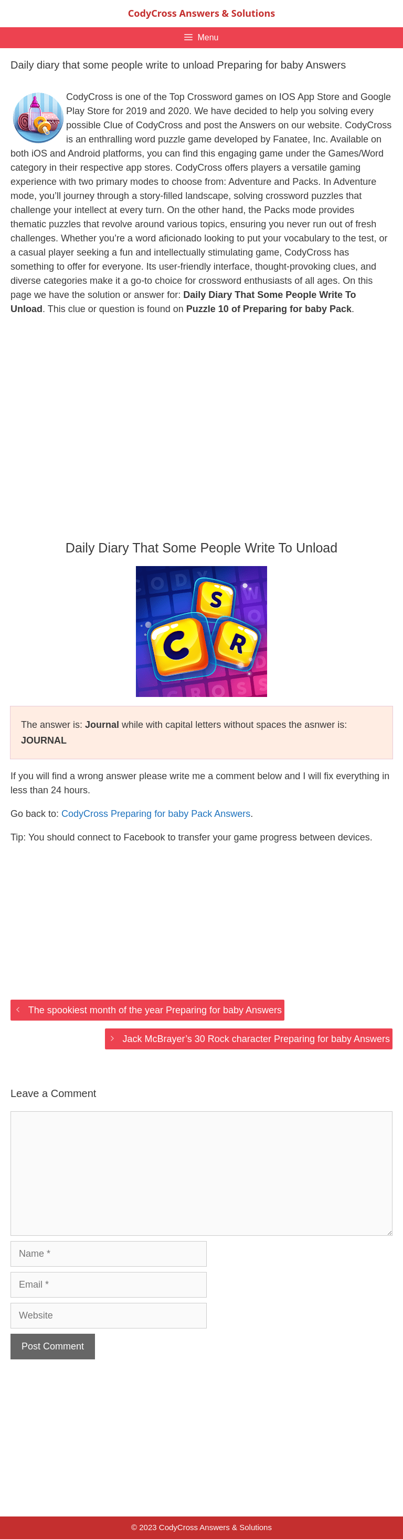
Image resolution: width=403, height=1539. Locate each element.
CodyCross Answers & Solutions (201, 13)
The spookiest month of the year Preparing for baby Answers (155, 1010)
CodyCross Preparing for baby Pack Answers (155, 814)
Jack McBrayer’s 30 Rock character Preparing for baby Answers (256, 1039)
